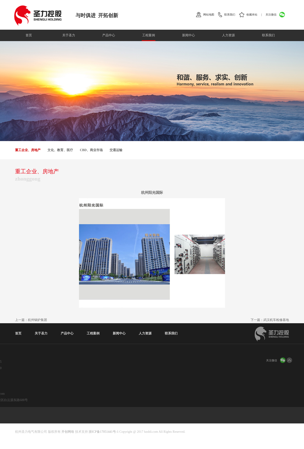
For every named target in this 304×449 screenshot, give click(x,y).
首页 (29, 35)
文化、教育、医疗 (60, 150)
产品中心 (108, 35)
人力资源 (228, 35)
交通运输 (116, 150)
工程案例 (148, 35)
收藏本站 (254, 14)
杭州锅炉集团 (37, 320)
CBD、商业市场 (91, 150)
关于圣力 (68, 35)
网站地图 (210, 14)
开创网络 (67, 438)
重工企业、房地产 (28, 150)
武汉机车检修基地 (276, 320)
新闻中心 (188, 35)
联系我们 (231, 14)
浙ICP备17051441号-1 (103, 438)
